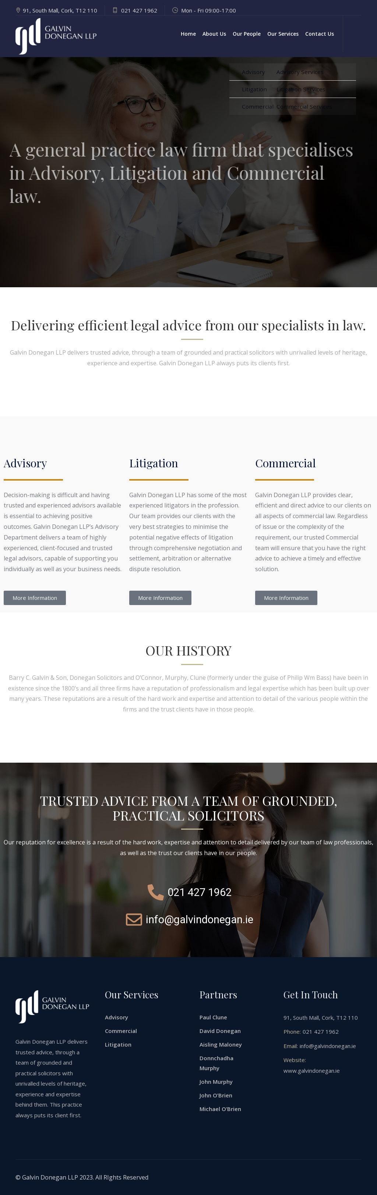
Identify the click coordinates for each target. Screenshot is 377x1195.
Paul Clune (213, 1017)
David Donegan (220, 1030)
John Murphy (216, 1081)
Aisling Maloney (221, 1044)
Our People (247, 33)
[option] (188, 172)
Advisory (116, 1017)
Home (188, 33)
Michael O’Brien (220, 1109)
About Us (214, 33)
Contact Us (319, 33)
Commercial (121, 1030)
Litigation (118, 1044)
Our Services (283, 33)
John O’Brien (216, 1095)
